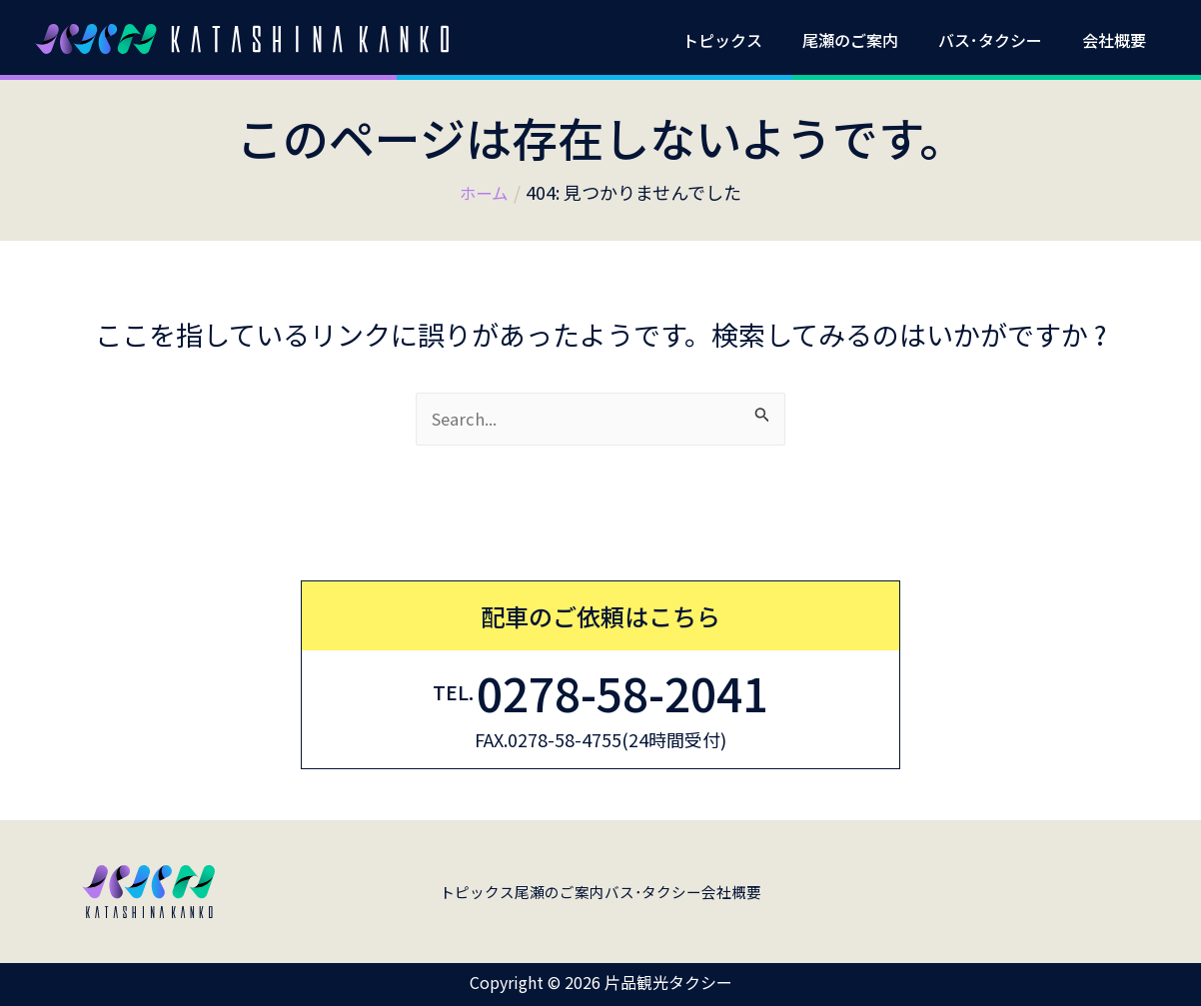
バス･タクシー (1002, 40)
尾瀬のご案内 (870, 40)
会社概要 (1118, 40)
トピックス (750, 40)
